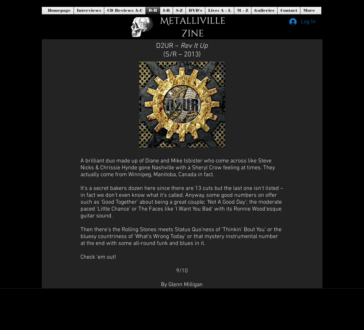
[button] (195, 10)
